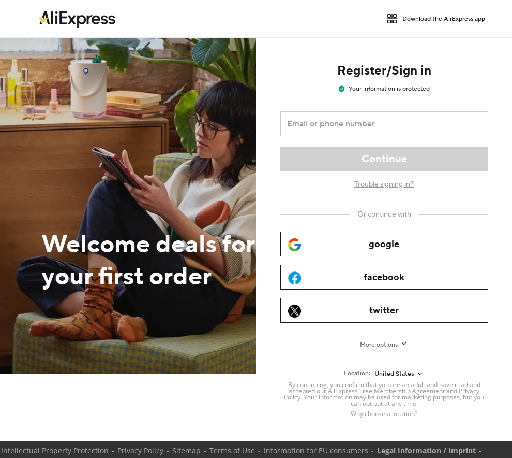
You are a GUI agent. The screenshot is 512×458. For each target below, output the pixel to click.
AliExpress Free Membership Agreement (386, 391)
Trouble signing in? (384, 184)
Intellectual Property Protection (55, 450)
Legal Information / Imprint (426, 450)
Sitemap (186, 450)
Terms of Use (232, 450)
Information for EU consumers (316, 450)
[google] (384, 244)
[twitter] (384, 310)
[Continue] (384, 159)
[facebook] (384, 277)
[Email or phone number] (377, 123)
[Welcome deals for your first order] (128, 206)
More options (379, 345)
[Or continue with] (384, 214)
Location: (357, 373)
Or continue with (384, 214)
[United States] (399, 373)
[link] (77, 18)
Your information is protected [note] (384, 89)
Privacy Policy (140, 450)
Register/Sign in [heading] (384, 71)
